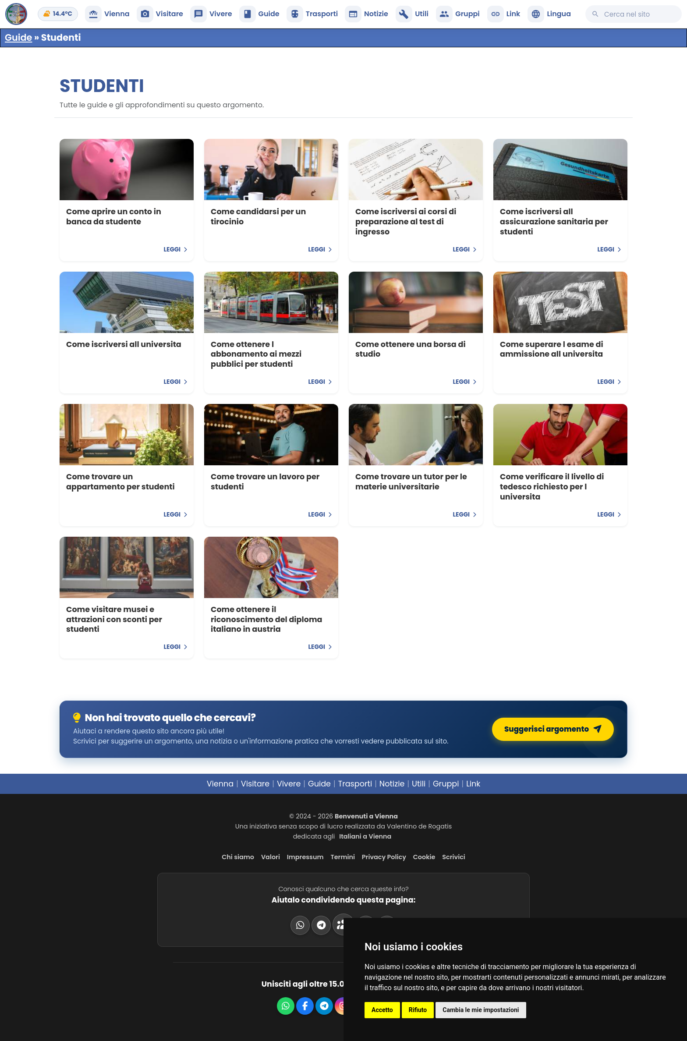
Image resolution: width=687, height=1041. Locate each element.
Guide (18, 37)
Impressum (305, 857)
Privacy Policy (384, 857)
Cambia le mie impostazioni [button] (481, 1009)
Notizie (392, 784)
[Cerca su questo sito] (633, 14)
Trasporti (355, 784)
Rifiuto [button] (418, 1009)
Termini (342, 857)
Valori (270, 857)
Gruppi (446, 784)
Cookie (424, 857)
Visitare (255, 784)
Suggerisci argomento (555, 729)
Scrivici (453, 857)
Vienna (220, 784)
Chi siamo (238, 857)
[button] (549, 14)
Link (473, 784)
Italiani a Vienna (365, 836)
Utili (418, 784)
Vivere (289, 784)
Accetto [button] (382, 1009)
